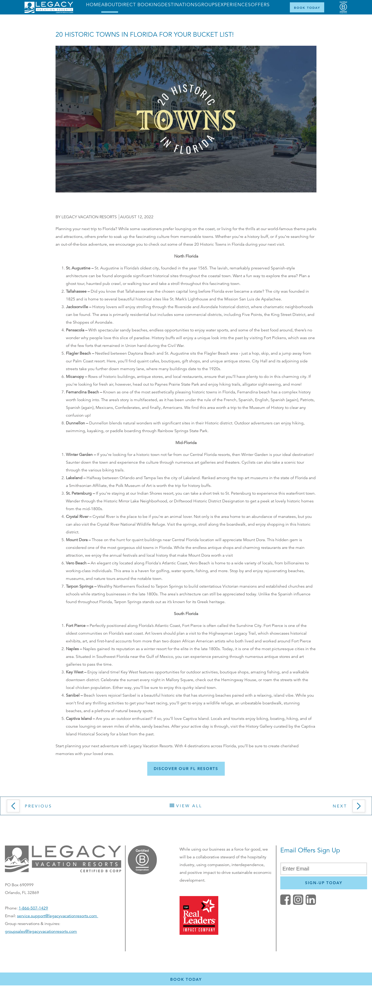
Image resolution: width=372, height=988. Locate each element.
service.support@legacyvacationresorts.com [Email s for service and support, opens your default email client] (57, 916)
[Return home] (49, 11)
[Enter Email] (323, 868)
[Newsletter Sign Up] (323, 882)
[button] (186, 769)
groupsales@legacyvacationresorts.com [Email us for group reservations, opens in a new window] (41, 931)
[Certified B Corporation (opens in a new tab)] (343, 7)
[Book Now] (307, 7)
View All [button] (186, 805)
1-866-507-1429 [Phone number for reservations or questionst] (33, 908)
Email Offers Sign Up (310, 850)
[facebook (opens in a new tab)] (285, 903)
